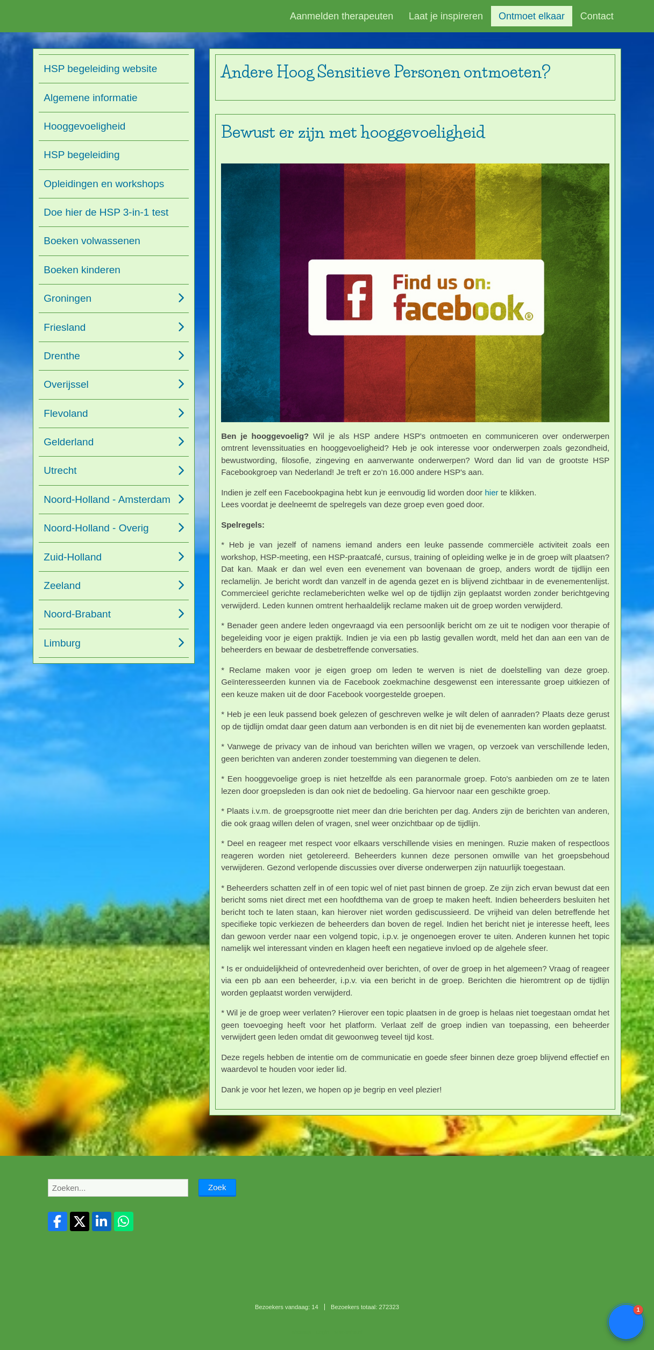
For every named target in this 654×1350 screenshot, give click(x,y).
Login (322, 1332)
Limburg (62, 643)
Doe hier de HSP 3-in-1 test (106, 212)
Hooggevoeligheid (84, 126)
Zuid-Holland (73, 557)
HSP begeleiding (81, 154)
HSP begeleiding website (100, 68)
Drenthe (62, 355)
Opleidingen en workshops (104, 183)
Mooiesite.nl (348, 1332)
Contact (597, 16)
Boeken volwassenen (92, 240)
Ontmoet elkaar (532, 16)
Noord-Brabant (77, 614)
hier (491, 492)
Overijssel (66, 384)
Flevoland (66, 413)
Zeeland (62, 585)
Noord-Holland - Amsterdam (107, 499)
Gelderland (69, 441)
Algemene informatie (90, 97)
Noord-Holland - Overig (96, 528)
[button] (626, 1322)
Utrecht (60, 470)
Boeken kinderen (82, 269)
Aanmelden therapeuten (341, 16)
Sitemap (301, 1332)
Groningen (67, 298)
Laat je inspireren (446, 16)
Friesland (65, 327)
